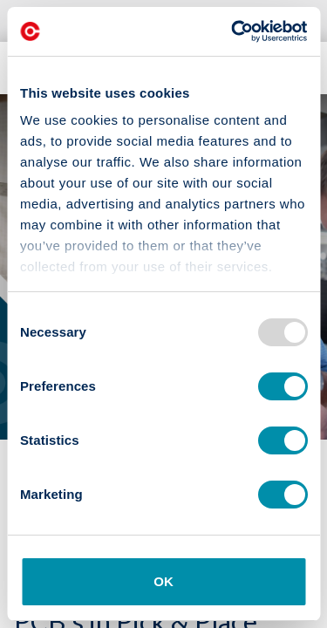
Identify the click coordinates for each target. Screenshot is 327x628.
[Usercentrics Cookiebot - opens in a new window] (233, 31)
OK (163, 581)
